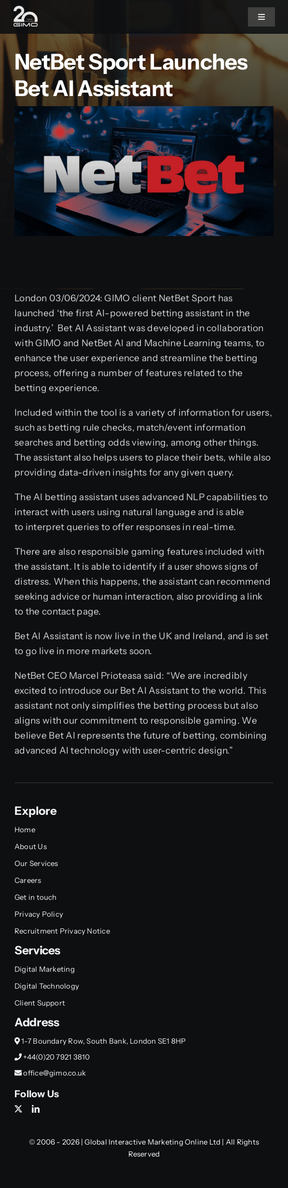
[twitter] (18, 1109)
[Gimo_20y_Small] (26, 10)
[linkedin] (36, 1109)
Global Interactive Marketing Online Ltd (153, 1141)
